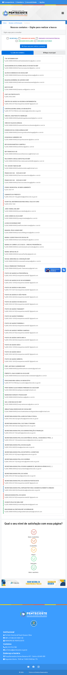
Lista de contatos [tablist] (17, 53)
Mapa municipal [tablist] (49, 53)
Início (5, 23)
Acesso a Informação (15, 23)
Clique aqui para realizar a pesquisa (33, 46)
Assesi (26, 672)
